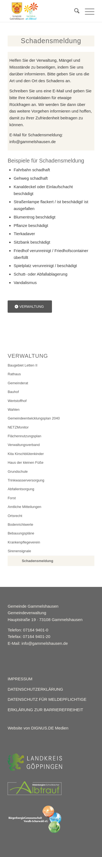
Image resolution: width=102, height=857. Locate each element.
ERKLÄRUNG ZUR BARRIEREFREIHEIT (45, 709)
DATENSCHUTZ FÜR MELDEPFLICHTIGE (47, 699)
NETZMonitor (18, 427)
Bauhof (13, 392)
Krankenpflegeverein (24, 542)
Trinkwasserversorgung (26, 480)
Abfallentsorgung (21, 489)
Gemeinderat (18, 383)
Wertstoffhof (17, 401)
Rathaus (14, 374)
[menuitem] (74, 11)
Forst (12, 498)
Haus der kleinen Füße (26, 462)
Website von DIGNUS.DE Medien (38, 728)
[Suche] (74, 11)
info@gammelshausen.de (33, 141)
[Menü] (86, 11)
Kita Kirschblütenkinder (26, 454)
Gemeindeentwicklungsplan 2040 (34, 418)
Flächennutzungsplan (24, 436)
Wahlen (14, 409)
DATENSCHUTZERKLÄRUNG (35, 689)
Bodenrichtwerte (20, 524)
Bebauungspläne (21, 533)
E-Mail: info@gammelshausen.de (38, 643)
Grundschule (18, 471)
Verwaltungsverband (24, 445)
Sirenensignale (19, 551)
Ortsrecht (15, 516)
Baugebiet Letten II (22, 365)
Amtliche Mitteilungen (24, 507)
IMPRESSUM (20, 678)
